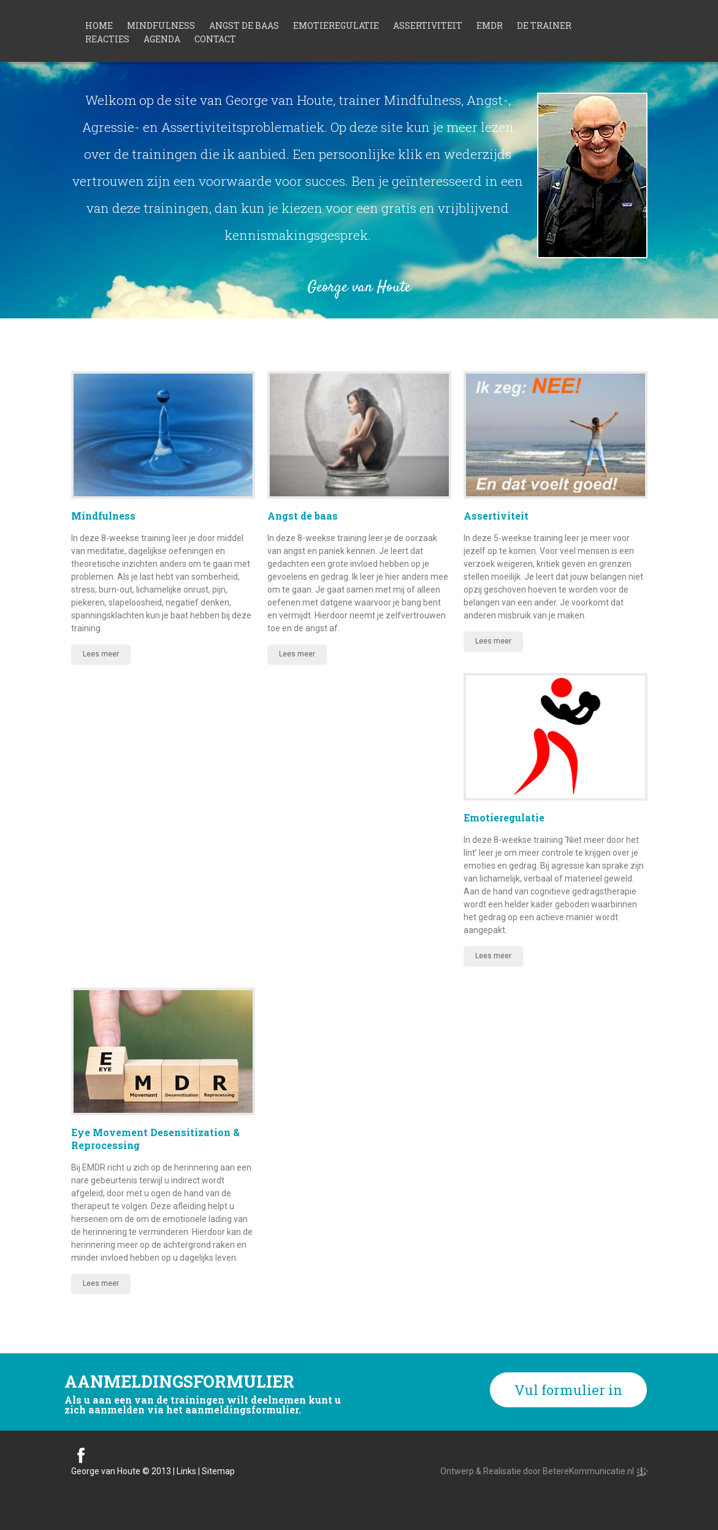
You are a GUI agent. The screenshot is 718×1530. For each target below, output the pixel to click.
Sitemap (218, 1471)
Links (186, 1471)
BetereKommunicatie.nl (589, 1471)
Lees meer (101, 654)
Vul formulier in (568, 1390)
